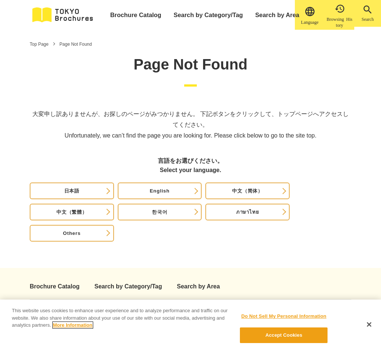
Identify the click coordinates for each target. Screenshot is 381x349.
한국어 (234, 196)
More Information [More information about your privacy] (72, 329)
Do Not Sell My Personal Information (283, 320)
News (119, 286)
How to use (85, 286)
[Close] (369, 328)
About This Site (41, 286)
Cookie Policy (191, 286)
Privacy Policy (148, 286)
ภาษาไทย (280, 196)
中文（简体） (142, 196)
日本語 (51, 196)
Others (326, 196)
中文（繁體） (188, 196)
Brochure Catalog (139, 14)
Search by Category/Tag (207, 14)
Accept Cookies (284, 339)
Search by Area (272, 14)
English (96, 196)
